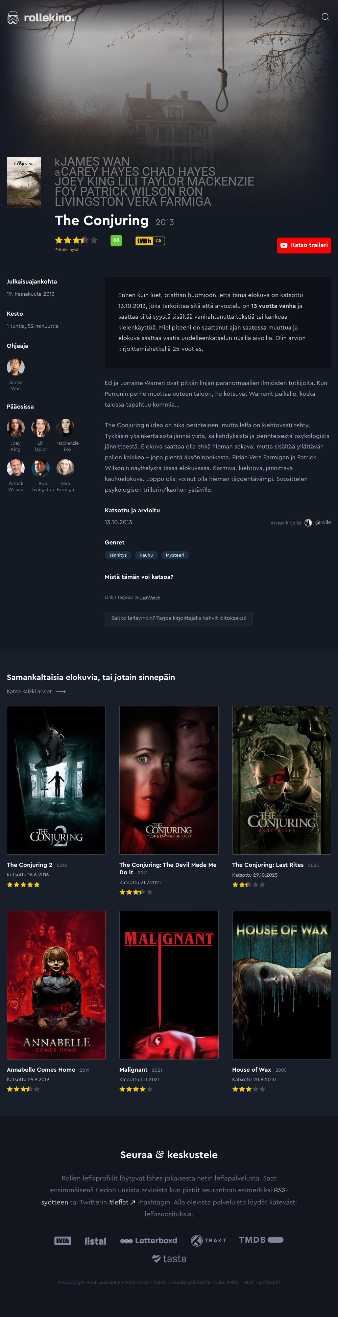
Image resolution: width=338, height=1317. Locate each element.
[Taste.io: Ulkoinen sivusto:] (169, 1259)
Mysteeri (175, 555)
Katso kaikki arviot (36, 691)
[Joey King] (16, 436)
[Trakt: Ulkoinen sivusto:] (210, 1240)
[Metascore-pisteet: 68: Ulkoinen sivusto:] (166, 240)
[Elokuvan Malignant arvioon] (168, 1002)
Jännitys (118, 555)
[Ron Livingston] (40, 476)
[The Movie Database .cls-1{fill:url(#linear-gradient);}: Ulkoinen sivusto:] (261, 1240)
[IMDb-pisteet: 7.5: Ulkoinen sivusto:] (200, 241)
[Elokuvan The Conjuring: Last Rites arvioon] (281, 797)
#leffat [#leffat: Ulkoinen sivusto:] (118, 1202)
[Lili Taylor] (40, 436)
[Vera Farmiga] (65, 476)
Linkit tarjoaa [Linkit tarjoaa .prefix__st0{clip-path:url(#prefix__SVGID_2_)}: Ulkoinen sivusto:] (132, 597)
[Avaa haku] (325, 13)
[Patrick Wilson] (16, 476)
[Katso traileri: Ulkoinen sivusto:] (304, 240)
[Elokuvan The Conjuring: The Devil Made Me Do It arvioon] (168, 801)
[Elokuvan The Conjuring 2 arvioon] (56, 797)
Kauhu (146, 555)
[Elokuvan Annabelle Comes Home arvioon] (56, 1002)
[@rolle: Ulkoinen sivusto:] (318, 523)
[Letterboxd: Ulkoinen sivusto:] (149, 1241)
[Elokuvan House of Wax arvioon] (281, 1002)
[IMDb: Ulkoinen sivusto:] (63, 1240)
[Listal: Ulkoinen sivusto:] (94, 1240)
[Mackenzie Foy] (65, 436)
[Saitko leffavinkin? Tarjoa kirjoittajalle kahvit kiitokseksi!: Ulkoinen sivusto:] (179, 618)
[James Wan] (16, 375)
